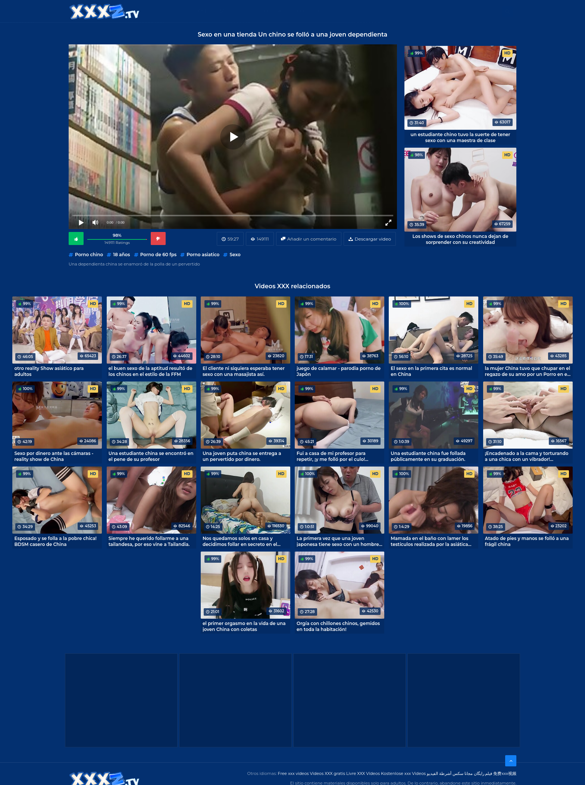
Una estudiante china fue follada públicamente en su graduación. (428, 456)
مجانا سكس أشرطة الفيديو (450, 773)
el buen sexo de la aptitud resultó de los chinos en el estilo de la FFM (151, 371)
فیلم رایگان (483, 773)
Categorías (213, 11)
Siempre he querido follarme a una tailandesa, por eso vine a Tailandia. (149, 541)
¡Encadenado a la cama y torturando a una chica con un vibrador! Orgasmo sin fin (527, 456)
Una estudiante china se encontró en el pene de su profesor (151, 456)
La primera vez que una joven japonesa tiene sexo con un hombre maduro (338, 541)
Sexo (234, 254)
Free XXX (294, 11)
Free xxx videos (293, 773)
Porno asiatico (203, 254)
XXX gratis (330, 11)
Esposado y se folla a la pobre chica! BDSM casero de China (55, 541)
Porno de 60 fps (158, 254)
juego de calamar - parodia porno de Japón (339, 371)
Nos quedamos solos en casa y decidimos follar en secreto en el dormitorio (240, 541)
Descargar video (373, 239)
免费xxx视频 (504, 773)
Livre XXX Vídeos (363, 773)
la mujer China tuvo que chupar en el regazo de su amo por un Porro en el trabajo (527, 371)
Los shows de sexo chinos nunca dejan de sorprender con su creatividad (461, 239)
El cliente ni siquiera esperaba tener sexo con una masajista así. (244, 371)
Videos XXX (255, 11)
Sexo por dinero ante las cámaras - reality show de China (53, 456)
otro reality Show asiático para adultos (49, 371)
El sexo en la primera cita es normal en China (431, 371)
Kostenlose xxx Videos (403, 773)
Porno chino (89, 254)
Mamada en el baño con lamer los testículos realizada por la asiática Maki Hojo (429, 541)
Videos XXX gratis (327, 773)
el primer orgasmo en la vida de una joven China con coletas (244, 626)
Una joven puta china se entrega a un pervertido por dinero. (242, 456)
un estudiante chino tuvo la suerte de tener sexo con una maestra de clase (460, 137)
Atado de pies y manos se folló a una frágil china (527, 541)
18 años (121, 254)
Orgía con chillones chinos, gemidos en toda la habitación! (338, 626)
